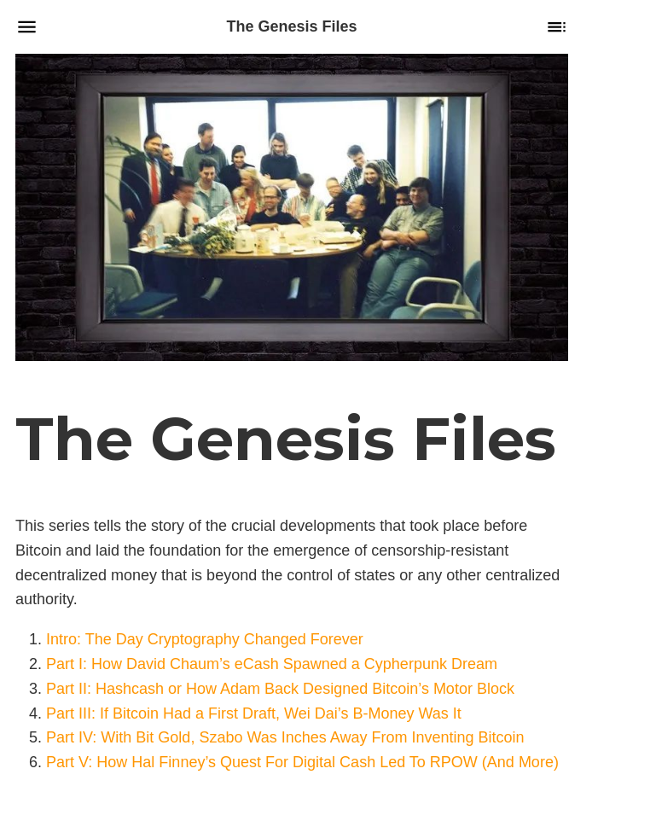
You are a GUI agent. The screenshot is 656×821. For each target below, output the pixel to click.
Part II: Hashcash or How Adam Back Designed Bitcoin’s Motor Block (280, 687)
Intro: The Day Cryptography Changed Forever (204, 639)
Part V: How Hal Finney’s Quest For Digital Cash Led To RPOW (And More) (302, 762)
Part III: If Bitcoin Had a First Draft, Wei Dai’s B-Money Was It (254, 712)
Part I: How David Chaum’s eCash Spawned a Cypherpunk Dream (271, 664)
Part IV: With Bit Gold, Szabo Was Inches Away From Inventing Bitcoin (285, 737)
